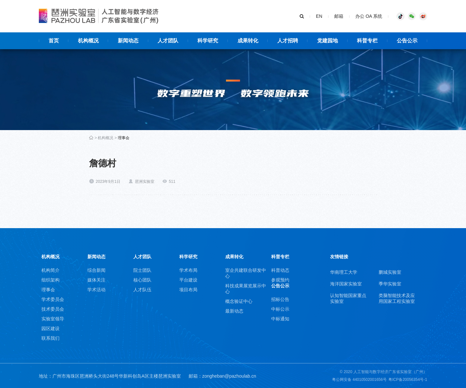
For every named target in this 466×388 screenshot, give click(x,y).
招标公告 (280, 299)
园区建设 (50, 328)
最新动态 (234, 311)
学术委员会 (52, 299)
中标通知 (280, 318)
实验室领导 (52, 318)
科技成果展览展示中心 (245, 288)
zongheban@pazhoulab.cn (229, 376)
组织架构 (50, 280)
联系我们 (50, 338)
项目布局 (188, 289)
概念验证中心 (238, 301)
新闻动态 (96, 256)
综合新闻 (96, 270)
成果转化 (234, 256)
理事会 (123, 138)
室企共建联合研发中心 (245, 273)
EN (319, 16)
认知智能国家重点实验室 (348, 298)
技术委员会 (52, 309)
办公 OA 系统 (368, 16)
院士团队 (142, 270)
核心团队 (142, 280)
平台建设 (188, 280)
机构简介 (50, 270)
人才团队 (142, 256)
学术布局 (188, 270)
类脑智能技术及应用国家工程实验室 (397, 298)
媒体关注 (96, 280)
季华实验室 (390, 283)
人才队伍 (142, 289)
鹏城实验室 (390, 272)
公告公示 (280, 285)
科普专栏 (280, 256)
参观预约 (280, 280)
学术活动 (96, 289)
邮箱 (338, 16)
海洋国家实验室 (346, 283)
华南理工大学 (343, 272)
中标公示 (280, 309)
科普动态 (280, 270)
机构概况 (105, 138)
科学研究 (188, 256)
